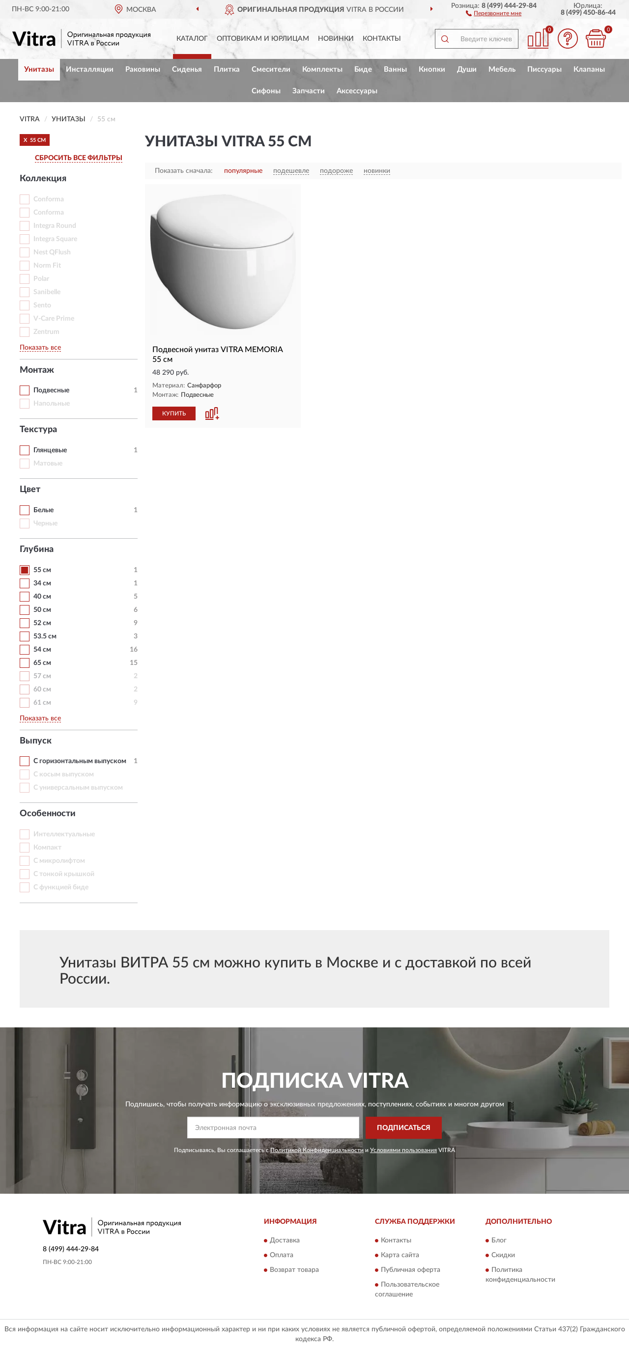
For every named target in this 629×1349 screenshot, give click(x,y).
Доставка (285, 1241)
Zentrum (46, 332)
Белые (43, 510)
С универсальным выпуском (78, 787)
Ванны (395, 69)
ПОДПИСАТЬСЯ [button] (403, 1128)
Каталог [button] (192, 38)
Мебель (501, 69)
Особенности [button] (48, 813)
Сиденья (187, 69)
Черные (45, 523)
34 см (42, 583)
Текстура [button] (38, 429)
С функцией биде (60, 887)
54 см (42, 649)
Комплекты (322, 69)
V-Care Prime (53, 318)
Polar (41, 278)
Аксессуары (357, 91)
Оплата (281, 1255)
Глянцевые (50, 450)
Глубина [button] (37, 549)
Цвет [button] (30, 489)
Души (467, 69)
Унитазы (39, 69)
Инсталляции (90, 69)
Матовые (47, 463)
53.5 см (45, 636)
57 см (42, 676)
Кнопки (432, 69)
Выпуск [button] (36, 741)
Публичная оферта (410, 1270)
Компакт (47, 847)
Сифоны (266, 91)
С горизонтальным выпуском (79, 761)
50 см (42, 609)
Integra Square (55, 239)
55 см (42, 570)
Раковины (142, 69)
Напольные (51, 403)
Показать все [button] (40, 347)
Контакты (382, 38)
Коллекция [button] (43, 178)
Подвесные (51, 390)
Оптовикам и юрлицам (263, 38)
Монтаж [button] (37, 370)
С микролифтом (59, 860)
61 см (42, 702)
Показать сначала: (184, 170)
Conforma (48, 199)
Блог (499, 1241)
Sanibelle (46, 292)
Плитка (227, 69)
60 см (42, 689)
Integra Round (54, 225)
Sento (42, 305)
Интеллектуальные (64, 834)
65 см (42, 663)
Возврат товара (294, 1270)
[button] (493, 13)
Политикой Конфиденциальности (317, 1150)
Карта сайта (400, 1255)
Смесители (271, 69)
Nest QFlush (52, 252)
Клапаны (589, 69)
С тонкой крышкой (63, 874)
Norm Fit (47, 265)
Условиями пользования (403, 1150)
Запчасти (308, 91)
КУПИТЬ (174, 413)
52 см (42, 623)
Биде (363, 69)
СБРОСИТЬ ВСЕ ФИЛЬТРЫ (78, 158)
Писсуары (544, 69)
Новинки (336, 38)
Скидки (503, 1255)
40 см (42, 596)
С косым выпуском (63, 774)
